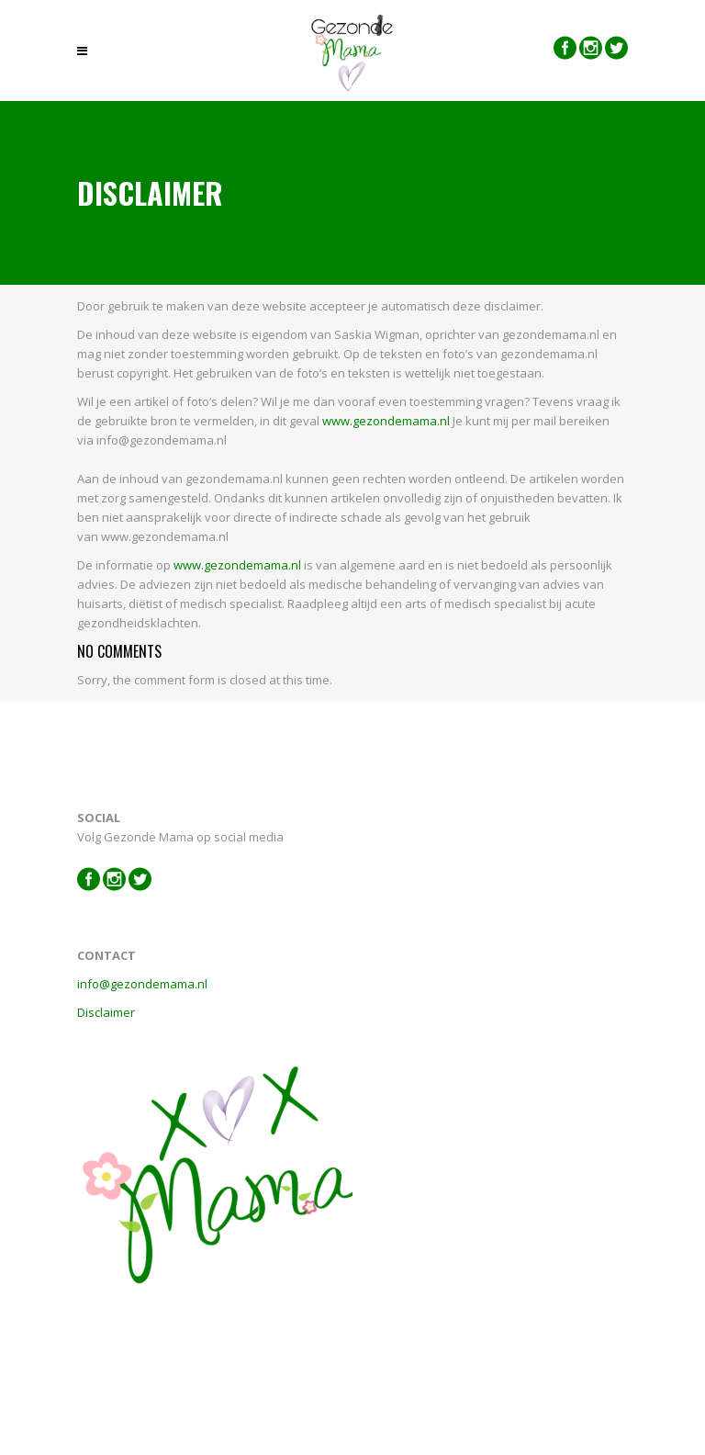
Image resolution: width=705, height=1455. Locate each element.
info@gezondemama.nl (142, 984)
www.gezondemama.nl (386, 420)
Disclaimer (106, 1012)
